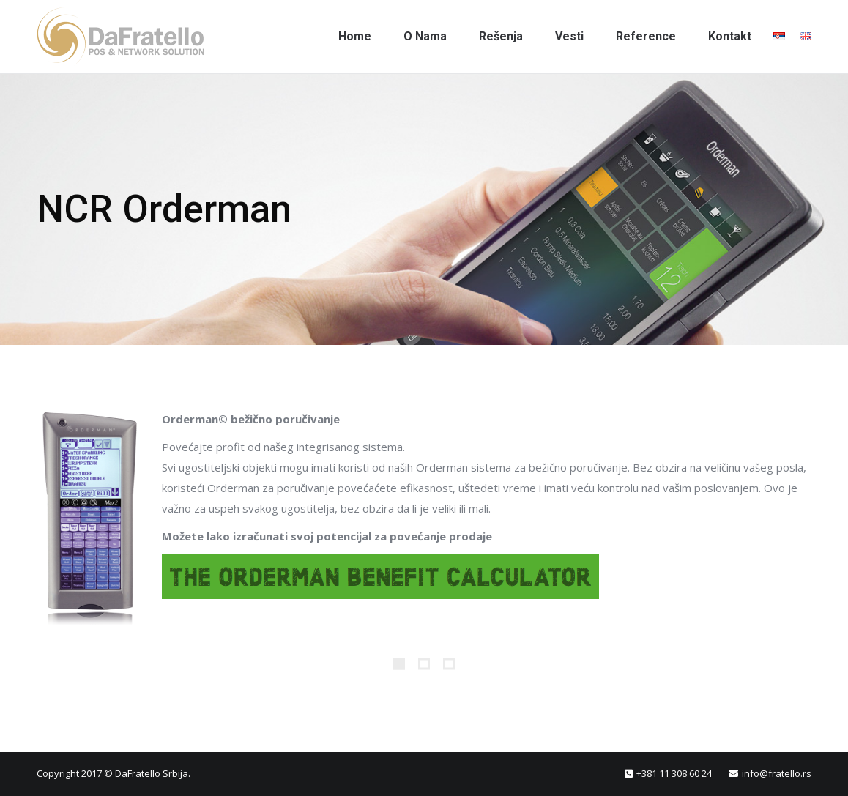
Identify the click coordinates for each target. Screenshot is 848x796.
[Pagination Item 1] (399, 663)
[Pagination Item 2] (424, 663)
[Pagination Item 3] (449, 663)
